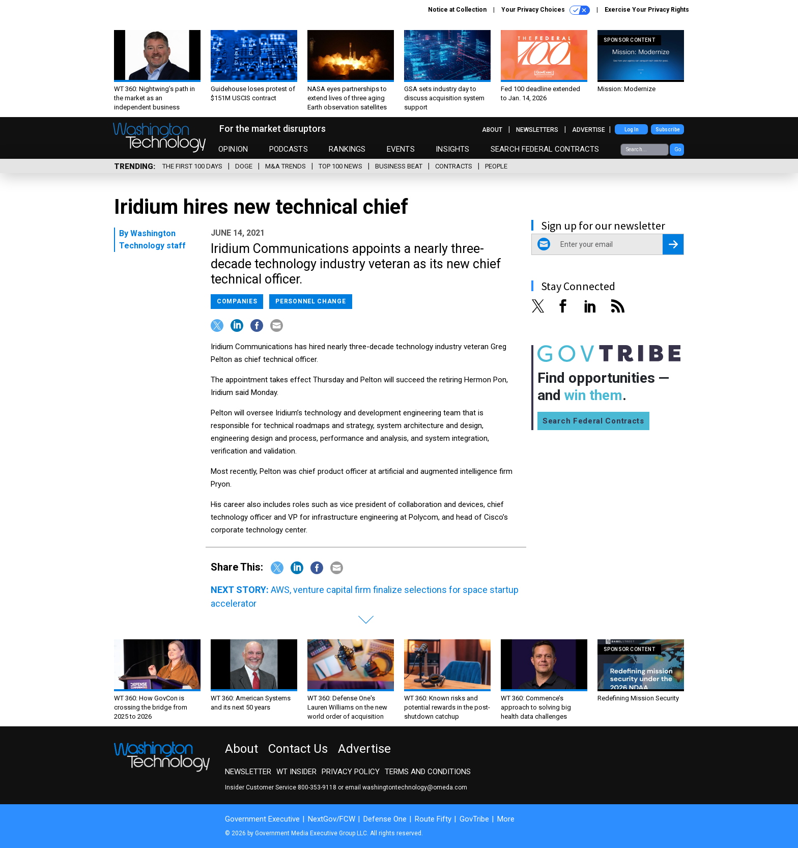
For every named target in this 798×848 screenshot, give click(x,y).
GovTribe (474, 819)
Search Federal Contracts (545, 149)
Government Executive (262, 819)
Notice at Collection (457, 9)
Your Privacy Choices (545, 10)
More (506, 819)
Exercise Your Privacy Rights (647, 9)
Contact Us (298, 749)
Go (677, 149)
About (492, 129)
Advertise (588, 129)
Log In (631, 129)
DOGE (243, 166)
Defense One (385, 819)
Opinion (233, 149)
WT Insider (296, 771)
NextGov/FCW (331, 819)
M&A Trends (285, 166)
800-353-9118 (317, 787)
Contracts (453, 166)
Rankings (347, 149)
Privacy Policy (351, 771)
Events (401, 149)
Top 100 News (340, 166)
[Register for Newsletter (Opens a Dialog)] (673, 244)
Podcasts (288, 149)
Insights (452, 149)
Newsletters (537, 129)
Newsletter (248, 771)
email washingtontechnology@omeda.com (406, 787)
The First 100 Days (192, 166)
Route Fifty (433, 819)
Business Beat (398, 166)
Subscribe (668, 129)
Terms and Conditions (428, 771)
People (496, 166)
